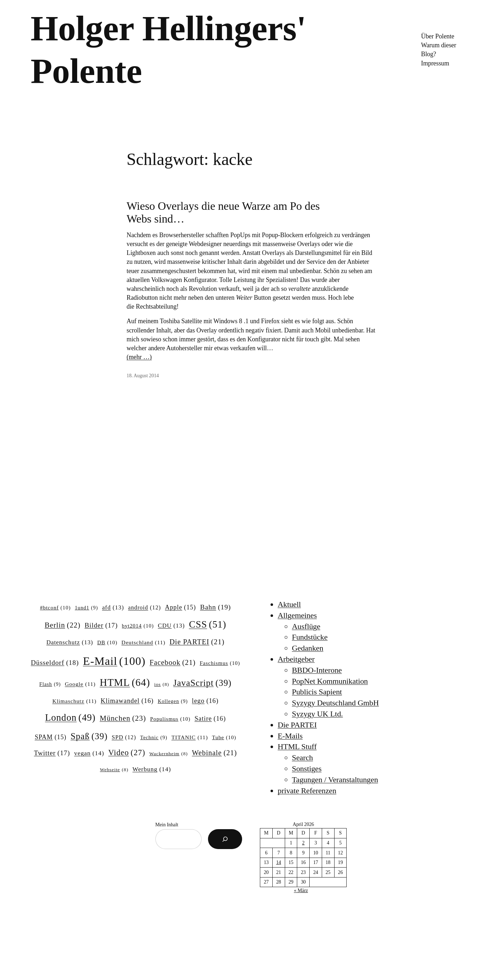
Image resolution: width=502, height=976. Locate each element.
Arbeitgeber (296, 659)
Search (302, 757)
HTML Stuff (297, 746)
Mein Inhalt (166, 824)
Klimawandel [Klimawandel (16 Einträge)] (127, 701)
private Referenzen (307, 790)
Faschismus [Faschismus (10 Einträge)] (220, 663)
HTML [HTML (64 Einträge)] (125, 682)
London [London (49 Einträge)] (70, 717)
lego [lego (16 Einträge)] (205, 701)
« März (301, 890)
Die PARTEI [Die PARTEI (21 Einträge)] (197, 642)
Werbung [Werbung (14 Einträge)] (152, 769)
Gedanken (307, 648)
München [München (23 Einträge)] (123, 718)
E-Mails (290, 735)
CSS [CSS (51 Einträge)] (207, 624)
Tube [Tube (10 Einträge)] (224, 737)
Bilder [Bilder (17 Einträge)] (101, 625)
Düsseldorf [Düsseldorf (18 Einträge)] (55, 663)
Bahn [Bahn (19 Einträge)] (215, 607)
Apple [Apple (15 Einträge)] (180, 607)
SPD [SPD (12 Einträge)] (124, 737)
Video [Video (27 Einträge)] (126, 753)
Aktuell (289, 604)
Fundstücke (309, 637)
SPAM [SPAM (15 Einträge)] (50, 737)
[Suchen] (225, 839)
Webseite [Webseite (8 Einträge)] (114, 770)
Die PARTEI (297, 724)
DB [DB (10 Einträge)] (107, 643)
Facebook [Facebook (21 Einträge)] (173, 662)
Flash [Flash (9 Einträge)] (50, 684)
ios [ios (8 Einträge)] (161, 684)
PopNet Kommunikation (330, 681)
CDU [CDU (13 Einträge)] (171, 626)
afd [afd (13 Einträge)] (113, 608)
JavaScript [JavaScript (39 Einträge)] (202, 683)
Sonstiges (306, 768)
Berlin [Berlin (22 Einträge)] (63, 625)
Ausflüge (306, 626)
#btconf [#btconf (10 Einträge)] (55, 608)
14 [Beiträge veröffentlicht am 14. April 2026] (278, 862)
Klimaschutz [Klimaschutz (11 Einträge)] (74, 700)
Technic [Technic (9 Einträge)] (153, 737)
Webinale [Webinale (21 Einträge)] (214, 753)
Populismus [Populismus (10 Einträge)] (170, 719)
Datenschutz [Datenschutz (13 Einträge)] (69, 642)
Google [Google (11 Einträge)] (80, 683)
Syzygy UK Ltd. (317, 713)
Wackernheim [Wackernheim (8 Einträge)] (168, 754)
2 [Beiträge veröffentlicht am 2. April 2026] (303, 843)
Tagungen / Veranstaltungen (335, 779)
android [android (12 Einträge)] (144, 607)
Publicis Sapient (317, 691)
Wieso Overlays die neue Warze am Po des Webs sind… (223, 212)
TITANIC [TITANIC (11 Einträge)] (189, 737)
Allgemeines (297, 615)
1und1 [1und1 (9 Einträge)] (86, 608)
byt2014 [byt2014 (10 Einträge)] (138, 626)
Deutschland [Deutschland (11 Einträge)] (144, 642)
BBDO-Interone (317, 670)
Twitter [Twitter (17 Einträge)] (52, 753)
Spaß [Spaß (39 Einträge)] (89, 736)
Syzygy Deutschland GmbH (335, 702)
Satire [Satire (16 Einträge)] (210, 718)
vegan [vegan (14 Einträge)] (89, 753)
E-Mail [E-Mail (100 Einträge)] (114, 661)
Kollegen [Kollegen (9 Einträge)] (173, 701)
